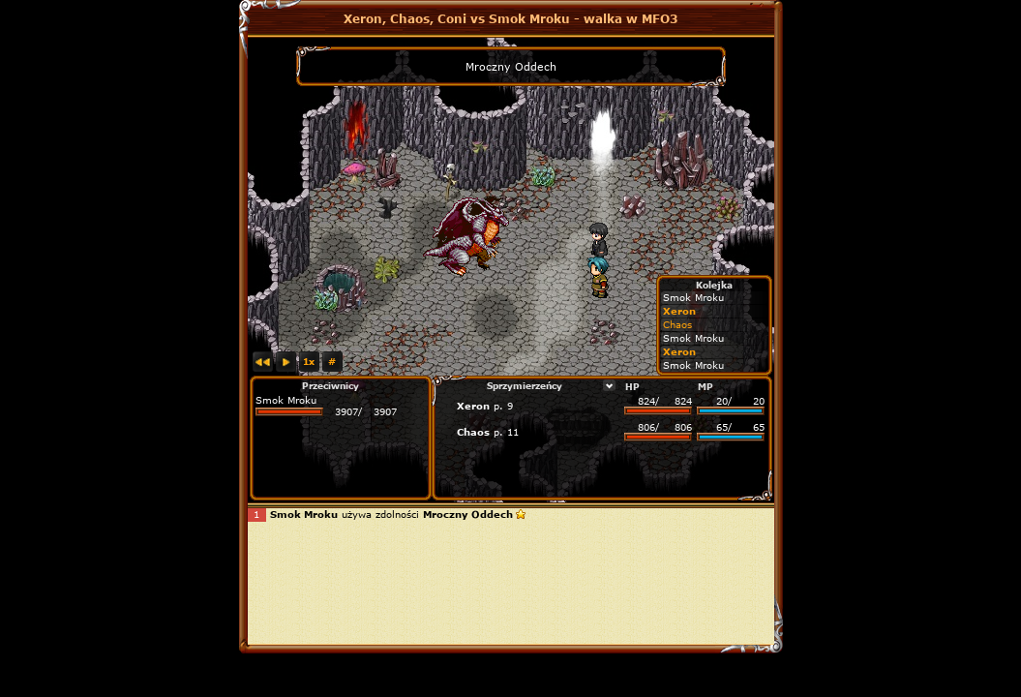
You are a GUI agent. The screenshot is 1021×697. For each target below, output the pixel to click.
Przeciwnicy (330, 385)
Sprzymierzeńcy (524, 385)
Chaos (473, 432)
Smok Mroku (285, 400)
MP (705, 386)
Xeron (473, 405)
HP (632, 386)
